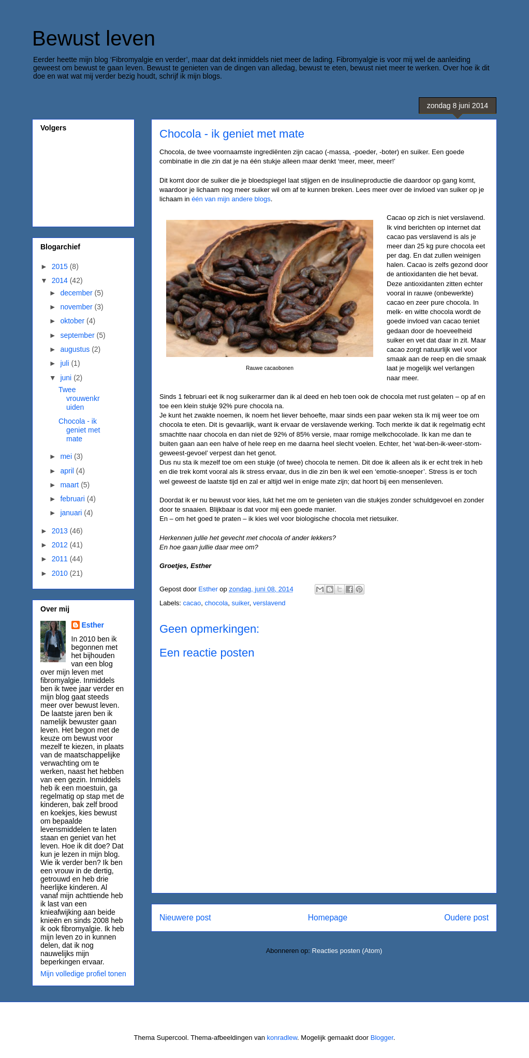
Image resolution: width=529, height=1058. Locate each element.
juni (67, 378)
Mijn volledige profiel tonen (83, 974)
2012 (61, 545)
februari (73, 499)
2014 (61, 280)
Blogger (382, 1037)
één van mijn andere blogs (231, 199)
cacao (192, 603)
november (77, 307)
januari (72, 513)
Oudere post (466, 917)
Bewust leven (93, 38)
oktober (73, 321)
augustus (76, 349)
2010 (61, 573)
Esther (93, 625)
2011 (61, 559)
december (77, 293)
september (78, 335)
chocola (216, 603)
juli (65, 363)
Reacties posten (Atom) (347, 951)
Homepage (327, 917)
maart (70, 485)
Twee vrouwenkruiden (79, 398)
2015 (61, 266)
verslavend (269, 603)
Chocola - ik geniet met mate (79, 430)
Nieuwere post (185, 917)
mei (67, 456)
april (68, 471)
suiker (240, 603)
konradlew (282, 1037)
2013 (61, 531)
